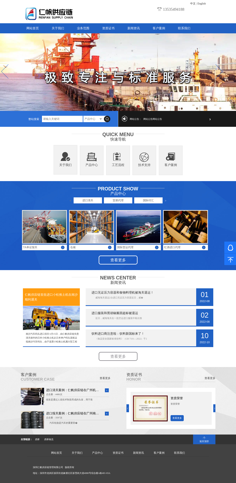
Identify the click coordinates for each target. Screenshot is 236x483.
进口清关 (87, 200)
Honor (133, 379)
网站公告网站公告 (152, 119)
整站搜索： (35, 119)
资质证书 (108, 28)
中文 (193, 3)
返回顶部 (204, 441)
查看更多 (118, 260)
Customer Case (38, 379)
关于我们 (58, 28)
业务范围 (83, 28)
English (202, 3)
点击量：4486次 (54, 394)
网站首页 (32, 28)
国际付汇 (148, 200)
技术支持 (144, 165)
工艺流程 (118, 165)
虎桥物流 (48, 439)
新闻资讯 (133, 28)
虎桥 (37, 439)
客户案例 (159, 28)
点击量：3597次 (54, 417)
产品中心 (91, 165)
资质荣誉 (177, 398)
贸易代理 (118, 200)
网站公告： (135, 119)
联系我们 (184, 28)
